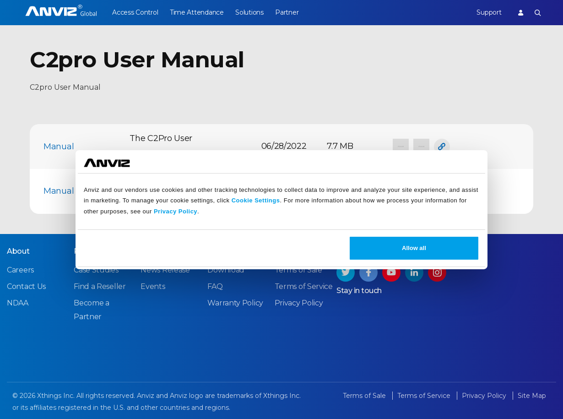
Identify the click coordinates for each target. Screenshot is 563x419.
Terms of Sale (298, 270)
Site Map (532, 396)
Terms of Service (304, 286)
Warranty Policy (235, 303)
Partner (290, 12)
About (18, 251)
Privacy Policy (175, 211)
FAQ (214, 286)
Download (225, 270)
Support (488, 12)
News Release (165, 270)
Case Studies (96, 270)
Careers (20, 270)
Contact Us (26, 286)
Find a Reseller (100, 286)
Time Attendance (198, 12)
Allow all (414, 248)
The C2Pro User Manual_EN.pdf (161, 146)
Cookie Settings (256, 200)
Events (153, 286)
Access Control (135, 12)
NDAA (17, 303)
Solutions (251, 12)
